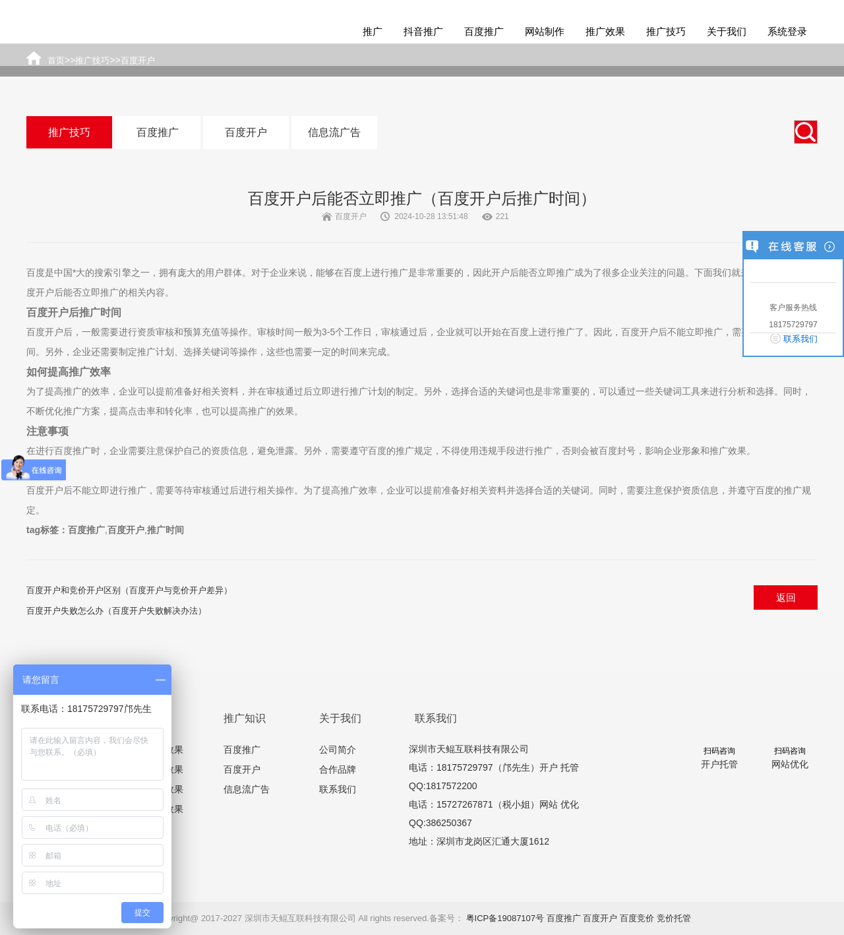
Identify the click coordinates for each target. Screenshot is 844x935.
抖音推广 (423, 31)
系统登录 (787, 31)
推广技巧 (666, 31)
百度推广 (484, 31)
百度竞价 (637, 918)
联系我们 (337, 789)
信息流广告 (334, 132)
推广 (372, 31)
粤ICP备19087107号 (505, 918)
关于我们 (726, 31)
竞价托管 (674, 918)
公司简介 (337, 749)
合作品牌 (337, 769)
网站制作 (544, 31)
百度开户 (246, 132)
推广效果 (605, 31)
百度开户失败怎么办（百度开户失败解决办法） (116, 611)
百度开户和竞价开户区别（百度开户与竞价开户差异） (129, 590)
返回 (786, 597)
